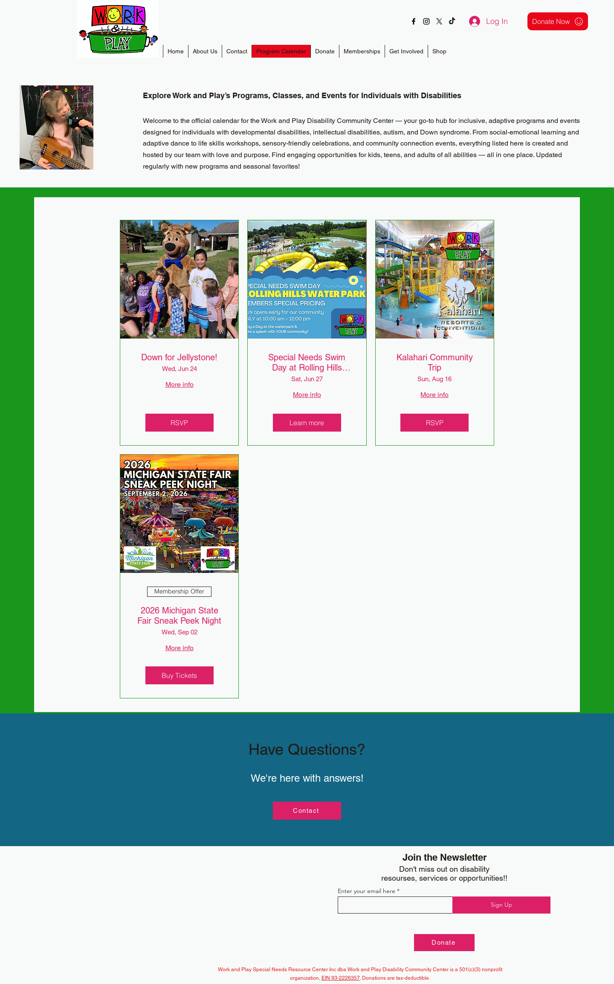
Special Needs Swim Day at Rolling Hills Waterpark (306, 362)
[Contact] (307, 811)
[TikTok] (452, 21)
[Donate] (444, 942)
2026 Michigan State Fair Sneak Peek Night (179, 615)
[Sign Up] (501, 905)
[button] (362, 51)
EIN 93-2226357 (340, 978)
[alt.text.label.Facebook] (413, 21)
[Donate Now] (557, 21)
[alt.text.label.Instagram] (426, 21)
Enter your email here (366, 891)
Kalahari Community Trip (435, 362)
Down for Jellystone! (179, 357)
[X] (439, 21)
